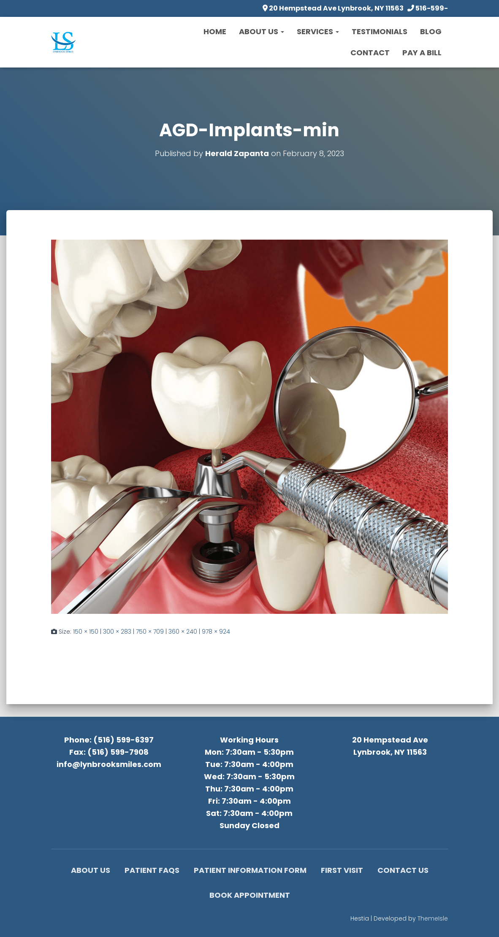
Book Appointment (249, 895)
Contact (370, 52)
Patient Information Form (250, 870)
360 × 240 (182, 631)
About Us (261, 31)
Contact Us (402, 870)
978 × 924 (216, 631)
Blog (431, 31)
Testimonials (379, 31)
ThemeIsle (433, 918)
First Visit (342, 870)
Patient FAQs (152, 870)
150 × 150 (85, 631)
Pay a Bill (422, 52)
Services (318, 31)
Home (214, 31)
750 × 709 (150, 631)
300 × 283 (117, 631)
